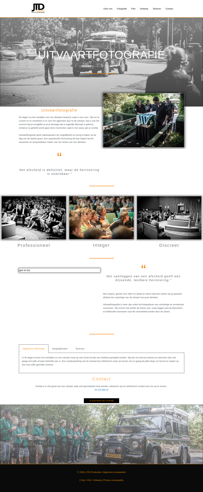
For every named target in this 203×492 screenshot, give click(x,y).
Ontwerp (144, 8)
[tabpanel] (101, 363)
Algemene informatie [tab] (34, 349)
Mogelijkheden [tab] (60, 349)
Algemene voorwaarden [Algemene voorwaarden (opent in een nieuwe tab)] (114, 472)
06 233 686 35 (101, 390)
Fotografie (122, 8)
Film (133, 8)
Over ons (107, 8)
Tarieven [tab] (80, 349)
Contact (169, 8)
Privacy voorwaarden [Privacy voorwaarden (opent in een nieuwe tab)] (113, 480)
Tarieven (157, 8)
